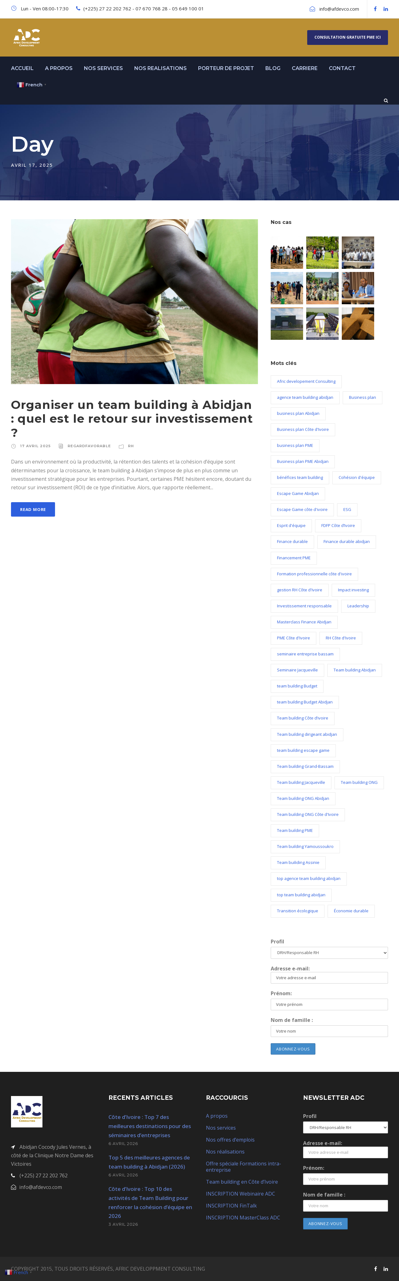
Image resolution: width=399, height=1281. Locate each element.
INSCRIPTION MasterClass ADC (243, 1217)
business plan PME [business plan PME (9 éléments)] (295, 445)
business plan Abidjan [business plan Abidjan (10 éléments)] (298, 413)
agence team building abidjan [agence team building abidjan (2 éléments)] (305, 397)
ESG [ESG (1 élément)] (347, 509)
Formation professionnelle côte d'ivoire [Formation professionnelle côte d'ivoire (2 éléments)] (314, 574)
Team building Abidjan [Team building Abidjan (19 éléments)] (355, 670)
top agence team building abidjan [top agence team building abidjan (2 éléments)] (309, 878)
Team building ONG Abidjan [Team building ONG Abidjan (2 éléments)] (303, 798)
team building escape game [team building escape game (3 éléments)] (303, 750)
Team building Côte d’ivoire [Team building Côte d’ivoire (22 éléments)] (302, 718)
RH (131, 446)
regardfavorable (89, 446)
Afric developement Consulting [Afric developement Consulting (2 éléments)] (306, 381)
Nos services (221, 1127)
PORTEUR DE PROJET (226, 68)
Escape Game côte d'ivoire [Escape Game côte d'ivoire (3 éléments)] (302, 509)
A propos (217, 1115)
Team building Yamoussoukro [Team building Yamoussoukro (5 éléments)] (305, 846)
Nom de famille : (292, 1020)
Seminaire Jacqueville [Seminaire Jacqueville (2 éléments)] (297, 670)
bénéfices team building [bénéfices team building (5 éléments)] (300, 477)
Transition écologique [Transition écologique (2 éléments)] (297, 911)
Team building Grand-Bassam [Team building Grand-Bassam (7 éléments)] (305, 766)
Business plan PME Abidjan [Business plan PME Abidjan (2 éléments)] (303, 461)
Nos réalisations (225, 1151)
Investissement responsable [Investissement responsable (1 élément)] (304, 606)
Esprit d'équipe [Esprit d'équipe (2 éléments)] (291, 525)
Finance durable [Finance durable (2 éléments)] (292, 541)
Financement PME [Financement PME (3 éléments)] (294, 558)
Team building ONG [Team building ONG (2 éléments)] (359, 782)
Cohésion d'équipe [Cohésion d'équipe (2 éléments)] (357, 477)
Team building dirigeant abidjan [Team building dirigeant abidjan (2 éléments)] (307, 734)
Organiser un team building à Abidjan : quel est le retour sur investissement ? (132, 419)
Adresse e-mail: (329, 974)
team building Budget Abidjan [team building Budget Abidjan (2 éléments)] (305, 702)
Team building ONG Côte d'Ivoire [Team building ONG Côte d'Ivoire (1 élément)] (308, 814)
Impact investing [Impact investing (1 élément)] (353, 590)
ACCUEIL (22, 68)
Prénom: (281, 993)
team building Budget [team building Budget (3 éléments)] (297, 686)
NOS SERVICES (103, 68)
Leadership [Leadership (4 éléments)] (358, 606)
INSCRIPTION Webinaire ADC (240, 1193)
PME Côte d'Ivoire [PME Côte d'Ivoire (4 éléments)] (293, 638)
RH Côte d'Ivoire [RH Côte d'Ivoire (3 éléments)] (341, 638)
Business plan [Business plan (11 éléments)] (362, 397)
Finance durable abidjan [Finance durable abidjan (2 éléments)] (347, 541)
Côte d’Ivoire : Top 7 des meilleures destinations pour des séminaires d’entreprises (149, 1126)
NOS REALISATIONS (160, 68)
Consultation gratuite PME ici (347, 37)
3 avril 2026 (123, 1224)
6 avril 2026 (123, 1143)
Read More (33, 509)
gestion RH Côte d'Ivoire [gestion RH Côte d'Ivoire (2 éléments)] (299, 590)
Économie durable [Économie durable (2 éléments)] (351, 911)
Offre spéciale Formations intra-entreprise (243, 1166)
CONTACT (342, 68)
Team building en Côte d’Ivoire (242, 1181)
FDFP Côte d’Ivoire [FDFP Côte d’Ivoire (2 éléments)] (338, 525)
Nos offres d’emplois (230, 1139)
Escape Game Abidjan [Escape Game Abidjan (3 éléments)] (298, 493)
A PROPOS (59, 68)
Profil (277, 941)
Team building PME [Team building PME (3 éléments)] (295, 830)
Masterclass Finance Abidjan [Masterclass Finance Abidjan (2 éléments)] (304, 622)
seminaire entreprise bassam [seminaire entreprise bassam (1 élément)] (305, 654)
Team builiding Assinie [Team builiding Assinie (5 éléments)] (298, 862)
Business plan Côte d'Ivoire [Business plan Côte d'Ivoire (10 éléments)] (303, 429)
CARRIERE (305, 68)
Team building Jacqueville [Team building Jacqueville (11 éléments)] (301, 782)
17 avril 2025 (35, 446)
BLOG (272, 68)
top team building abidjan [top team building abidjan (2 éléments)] (301, 895)
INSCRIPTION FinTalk (231, 1205)
